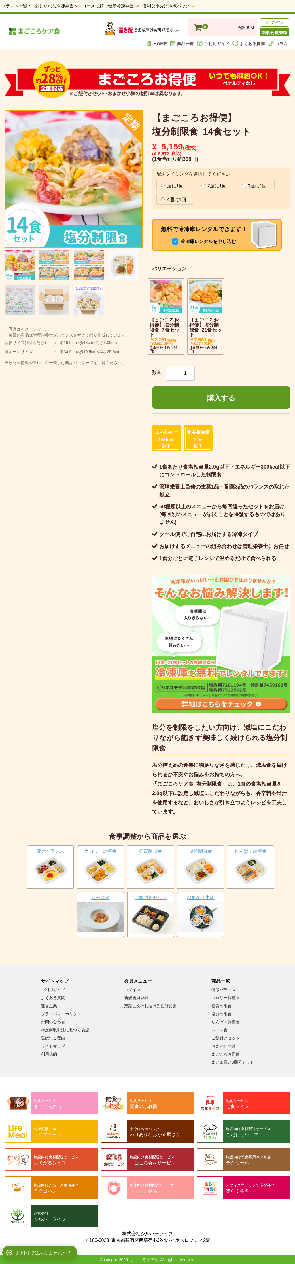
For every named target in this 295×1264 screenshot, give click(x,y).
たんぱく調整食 (225, 1022)
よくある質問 (248, 43)
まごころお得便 (225, 1054)
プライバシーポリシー (61, 1014)
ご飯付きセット (225, 1038)
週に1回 (172, 185)
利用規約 (49, 1054)
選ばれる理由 (53, 1038)
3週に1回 (254, 185)
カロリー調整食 (225, 997)
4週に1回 (173, 199)
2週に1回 (213, 185)
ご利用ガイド (213, 43)
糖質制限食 (221, 1005)
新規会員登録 (274, 32)
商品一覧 (182, 43)
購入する (221, 397)
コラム (278, 43)
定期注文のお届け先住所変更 (150, 1005)
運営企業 (49, 1005)
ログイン (274, 22)
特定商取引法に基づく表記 (65, 1030)
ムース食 (219, 1030)
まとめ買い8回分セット (232, 1062)
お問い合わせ (53, 1022)
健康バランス (223, 989)
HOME (156, 43)
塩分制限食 (221, 1014)
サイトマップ (53, 1046)
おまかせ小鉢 (223, 1046)
